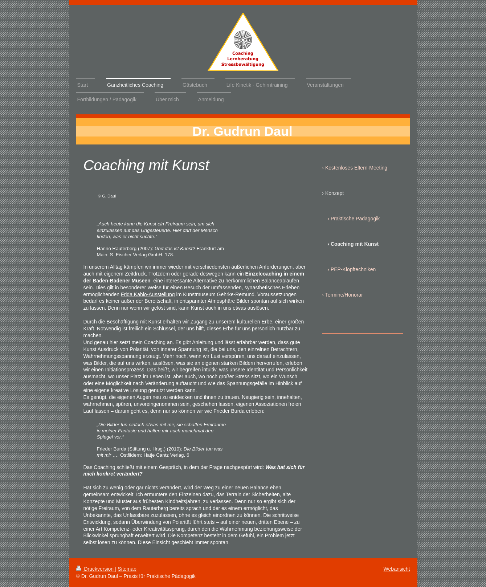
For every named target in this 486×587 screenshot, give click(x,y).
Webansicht (397, 569)
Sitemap (127, 569)
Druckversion (95, 569)
